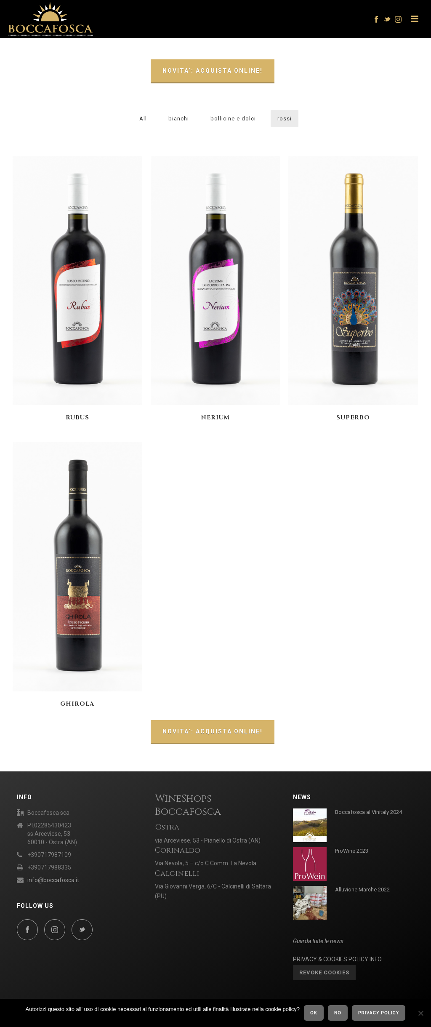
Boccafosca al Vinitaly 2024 (368, 812)
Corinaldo (177, 850)
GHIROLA (77, 704)
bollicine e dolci (233, 118)
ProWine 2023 (351, 851)
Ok (313, 1013)
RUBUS (77, 417)
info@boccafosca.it (53, 880)
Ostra (167, 827)
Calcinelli (177, 873)
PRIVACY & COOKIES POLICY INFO (337, 959)
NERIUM (215, 417)
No (337, 1013)
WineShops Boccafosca (188, 805)
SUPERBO (353, 417)
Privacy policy (378, 1013)
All (143, 118)
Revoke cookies (324, 972)
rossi (284, 118)
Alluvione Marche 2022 (362, 889)
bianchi (178, 118)
